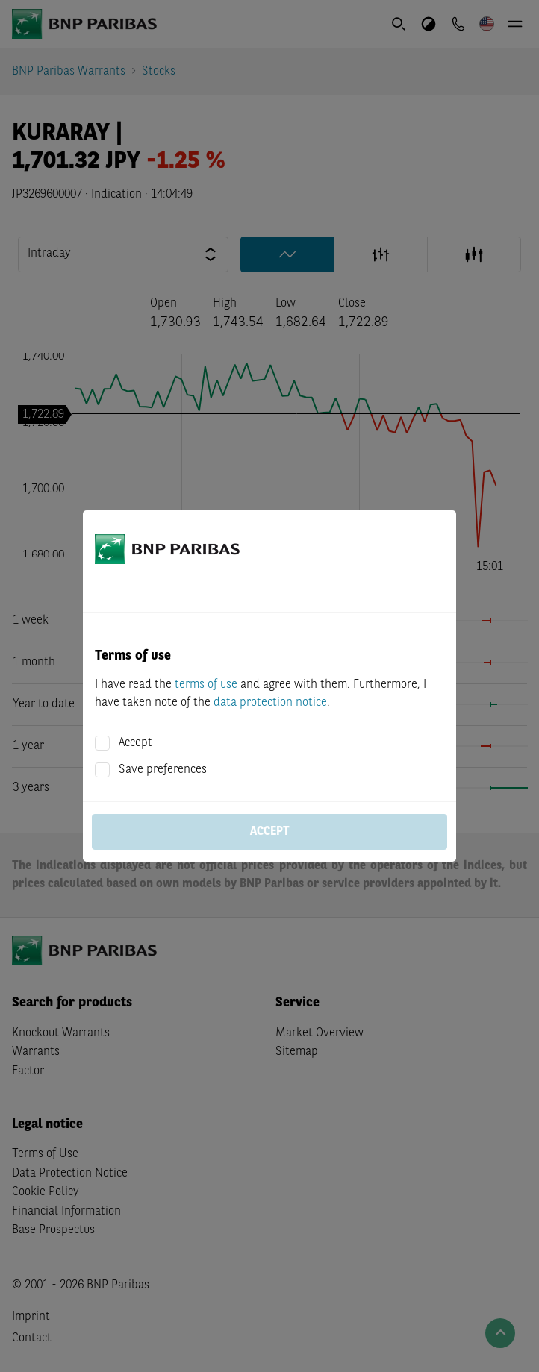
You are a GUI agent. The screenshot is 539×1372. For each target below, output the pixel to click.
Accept (135, 743)
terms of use (206, 685)
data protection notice (270, 703)
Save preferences (163, 770)
